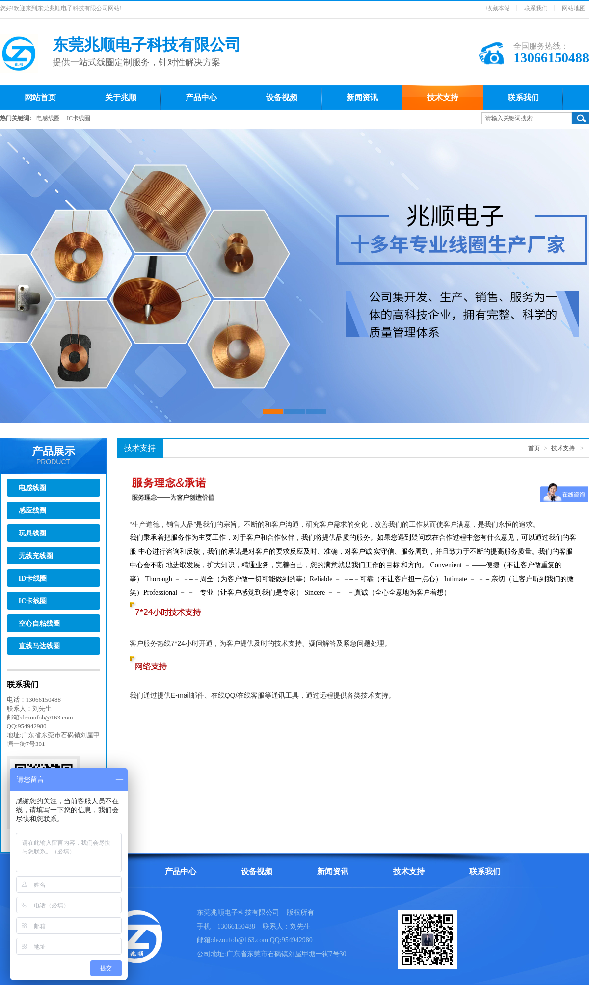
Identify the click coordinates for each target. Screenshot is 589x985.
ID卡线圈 (33, 578)
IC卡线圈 (78, 118)
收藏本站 (498, 8)
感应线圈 (32, 510)
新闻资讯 (332, 871)
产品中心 (180, 871)
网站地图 (574, 8)
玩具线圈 (32, 533)
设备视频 (256, 871)
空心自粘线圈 (39, 623)
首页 (534, 448)
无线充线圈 (36, 555)
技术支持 (563, 448)
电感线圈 (48, 118)
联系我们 (536, 8)
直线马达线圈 (39, 646)
